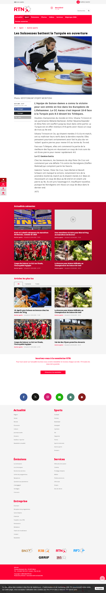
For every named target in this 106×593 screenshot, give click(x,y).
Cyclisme (56, 429)
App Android (82, 397)
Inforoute (57, 481)
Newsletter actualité (19, 443)
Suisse (15, 418)
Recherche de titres (19, 471)
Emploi (56, 485)
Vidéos (51, 17)
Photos (44, 17)
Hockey (56, 418)
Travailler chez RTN (19, 520)
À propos (16, 505)
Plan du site (37, 571)
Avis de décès (58, 488)
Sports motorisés (59, 443)
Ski (55, 432)
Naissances (17, 478)
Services (59, 17)
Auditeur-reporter (83, 2)
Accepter (99, 588)
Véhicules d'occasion (60, 463)
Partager (19, 109)
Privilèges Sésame (59, 471)
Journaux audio (18, 432)
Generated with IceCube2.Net (35, 575)
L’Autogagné (17, 485)
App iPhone (70, 397)
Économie (17, 425)
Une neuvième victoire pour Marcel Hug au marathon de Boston (72, 233)
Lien (18, 117)
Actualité (18, 17)
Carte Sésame (18, 512)
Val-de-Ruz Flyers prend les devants (70, 342)
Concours (16, 492)
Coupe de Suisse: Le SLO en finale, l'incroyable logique (28, 264)
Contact (16, 534)
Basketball (57, 421)
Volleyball (57, 425)
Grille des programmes (20, 474)
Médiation (17, 527)
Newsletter (17, 537)
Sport (27, 17)
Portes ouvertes (21, 21)
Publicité (16, 516)
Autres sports (32, 28)
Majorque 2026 (70, 17)
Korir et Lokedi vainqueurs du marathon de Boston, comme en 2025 (31, 233)
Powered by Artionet (19, 575)
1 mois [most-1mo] (37, 284)
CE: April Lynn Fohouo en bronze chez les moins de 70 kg (31, 311)
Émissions (35, 17)
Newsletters (59, 397)
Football (56, 414)
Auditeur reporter (19, 439)
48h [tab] (18, 284)
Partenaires (17, 523)
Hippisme (57, 436)
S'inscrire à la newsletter (53, 372)
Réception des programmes (22, 509)
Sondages (16, 488)
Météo (56, 474)
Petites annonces (59, 478)
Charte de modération (20, 530)
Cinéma (56, 467)
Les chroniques (18, 467)
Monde (16, 421)
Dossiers (16, 436)
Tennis (56, 439)
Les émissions (18, 463)
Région (16, 414)
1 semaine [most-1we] (28, 284)
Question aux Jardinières (21, 481)
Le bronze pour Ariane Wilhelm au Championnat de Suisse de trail (69, 264)
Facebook (23, 397)
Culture (16, 429)
